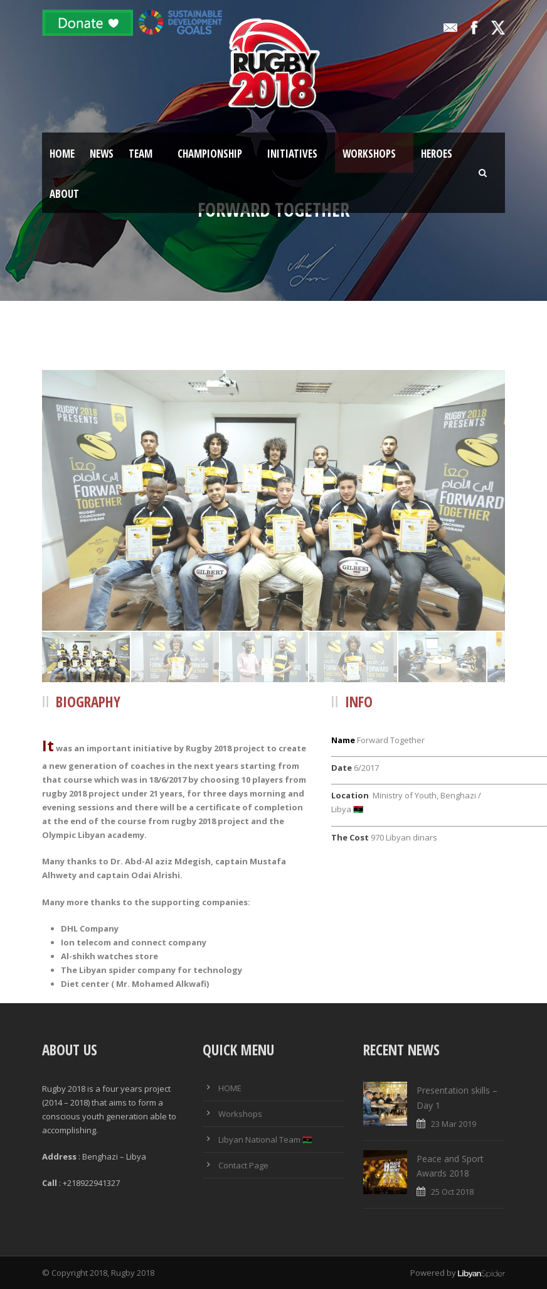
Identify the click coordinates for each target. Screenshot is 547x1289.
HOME (230, 1088)
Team (140, 153)
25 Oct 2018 (452, 1191)
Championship (210, 153)
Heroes (436, 153)
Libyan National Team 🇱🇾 (265, 1139)
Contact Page (243, 1165)
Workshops (369, 153)
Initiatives (292, 153)
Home (62, 153)
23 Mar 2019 (453, 1123)
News (102, 153)
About (64, 194)
